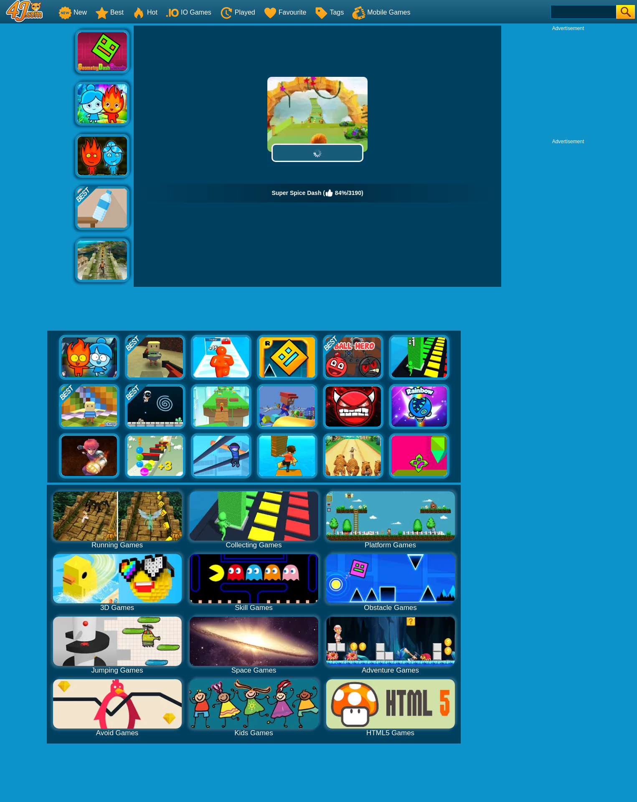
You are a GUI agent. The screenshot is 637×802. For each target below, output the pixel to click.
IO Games (188, 12)
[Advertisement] (37, 150)
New (72, 12)
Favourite (285, 12)
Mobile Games (381, 12)
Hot (144, 12)
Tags (329, 12)
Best (109, 12)
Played (237, 12)
